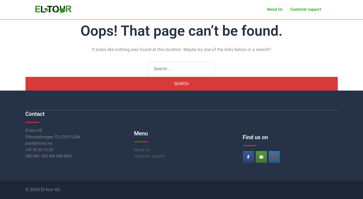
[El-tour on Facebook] (248, 157)
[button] (335, 9)
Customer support (305, 9)
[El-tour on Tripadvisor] (261, 157)
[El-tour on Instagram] (274, 157)
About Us (274, 9)
